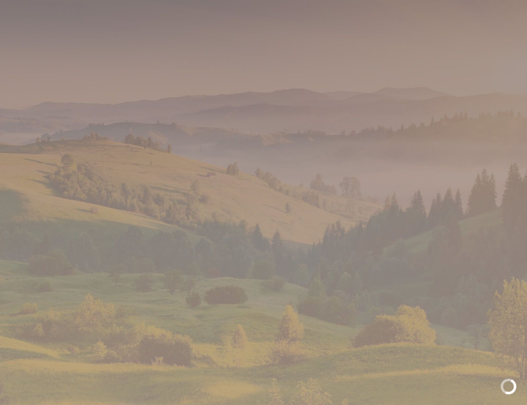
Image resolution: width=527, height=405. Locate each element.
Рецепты (332, 39)
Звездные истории (406, 39)
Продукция (228, 39)
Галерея (283, 39)
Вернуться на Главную (361, 247)
